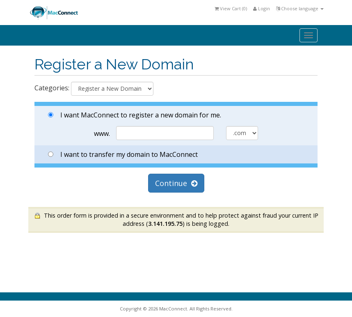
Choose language (300, 8)
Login (261, 8)
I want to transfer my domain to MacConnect (123, 154)
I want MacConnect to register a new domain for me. (134, 114)
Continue (176, 183)
